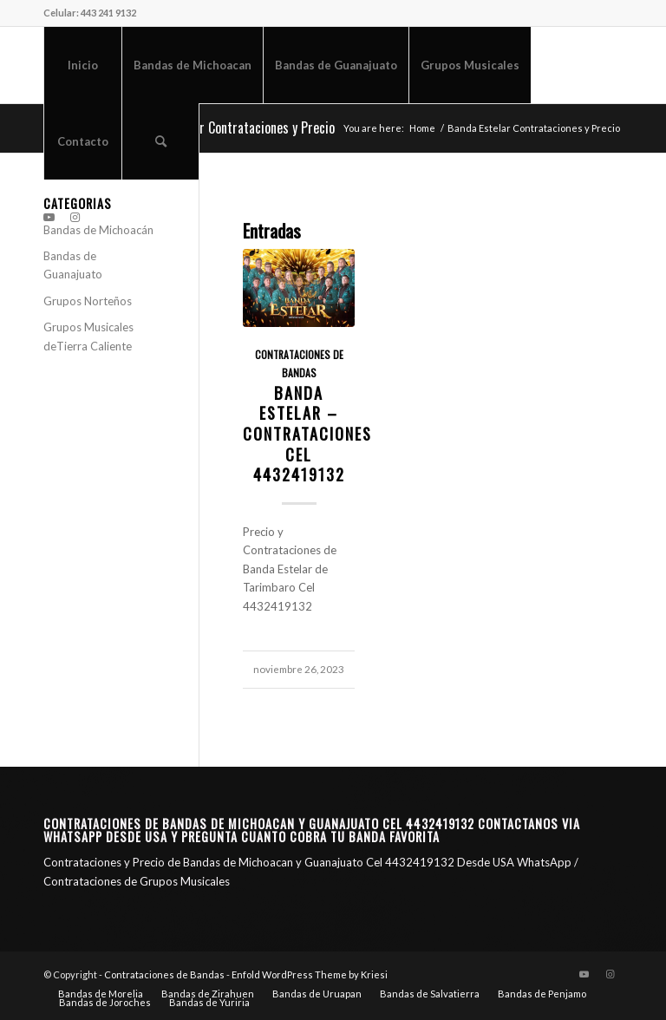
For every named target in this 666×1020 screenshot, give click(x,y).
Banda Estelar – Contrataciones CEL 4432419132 (307, 434)
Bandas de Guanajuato (72, 265)
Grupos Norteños (87, 301)
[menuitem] (82, 65)
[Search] (160, 141)
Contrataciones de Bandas (164, 974)
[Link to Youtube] (49, 217)
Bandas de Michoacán (98, 230)
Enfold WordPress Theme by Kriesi (310, 974)
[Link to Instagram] (75, 217)
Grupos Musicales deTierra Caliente (88, 336)
